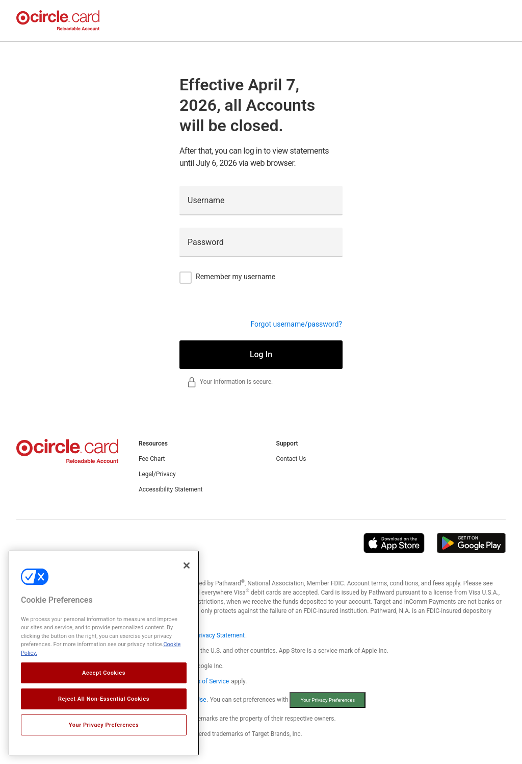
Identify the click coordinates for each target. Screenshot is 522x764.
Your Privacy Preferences (104, 725)
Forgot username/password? (296, 324)
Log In (261, 354)
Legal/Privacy (157, 474)
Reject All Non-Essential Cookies (103, 699)
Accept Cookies (103, 673)
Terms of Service (206, 681)
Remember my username (235, 277)
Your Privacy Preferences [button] (328, 700)
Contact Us (291, 458)
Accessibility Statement (170, 489)
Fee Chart (152, 458)
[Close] (186, 565)
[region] (103, 653)
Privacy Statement (220, 635)
